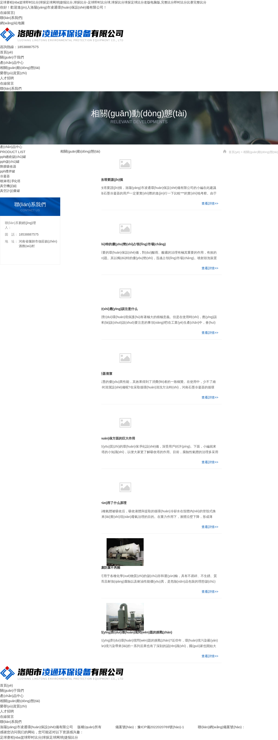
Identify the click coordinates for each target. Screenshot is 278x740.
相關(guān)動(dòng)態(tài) (20, 68)
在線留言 (7, 13)
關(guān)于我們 (12, 57)
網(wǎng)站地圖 (12, 23)
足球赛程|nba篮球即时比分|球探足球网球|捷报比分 (39, 737)
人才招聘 (7, 78)
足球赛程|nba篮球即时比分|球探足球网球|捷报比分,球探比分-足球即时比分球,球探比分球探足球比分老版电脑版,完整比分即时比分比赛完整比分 (103, 2)
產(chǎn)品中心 (12, 62)
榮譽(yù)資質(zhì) (13, 73)
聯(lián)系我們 (11, 18)
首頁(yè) (6, 52)
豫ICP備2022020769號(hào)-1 (160, 727)
